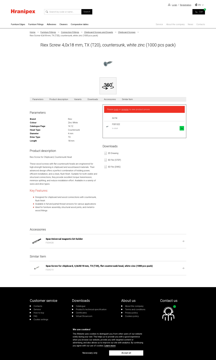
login (116, 109)
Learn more (110, 346)
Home (32, 32)
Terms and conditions (133, 309)
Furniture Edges (18, 24)
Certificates (79, 313)
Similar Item (127, 99)
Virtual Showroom (82, 316)
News (190, 24)
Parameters (38, 99)
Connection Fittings (70, 32)
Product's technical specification (89, 309)
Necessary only (89, 353)
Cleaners (64, 24)
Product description (58, 99)
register (125, 109)
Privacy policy (129, 313)
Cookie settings (39, 319)
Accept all (126, 353)
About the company (175, 24)
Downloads (93, 99)
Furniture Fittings (36, 24)
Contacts (200, 24)
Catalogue (78, 306)
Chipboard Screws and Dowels (98, 32)
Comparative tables (79, 24)
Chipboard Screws (126, 32)
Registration (185, 5)
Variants (78, 99)
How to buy (37, 313)
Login (174, 5)
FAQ (33, 316)
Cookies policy (130, 316)
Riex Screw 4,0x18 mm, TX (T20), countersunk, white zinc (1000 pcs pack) (64, 35)
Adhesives (51, 24)
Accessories (110, 99)
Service (159, 24)
